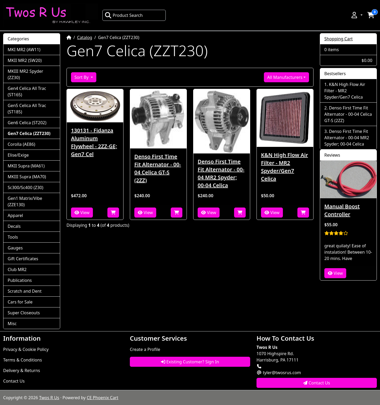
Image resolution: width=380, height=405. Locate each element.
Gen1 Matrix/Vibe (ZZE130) (25, 201)
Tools (13, 237)
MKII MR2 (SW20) (25, 60)
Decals (14, 226)
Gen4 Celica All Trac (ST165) (27, 91)
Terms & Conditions (22, 360)
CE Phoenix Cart (102, 398)
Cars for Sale (20, 302)
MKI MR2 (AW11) (24, 49)
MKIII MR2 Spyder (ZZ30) (25, 74)
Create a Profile (145, 349)
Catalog (84, 37)
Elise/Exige (18, 155)
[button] (356, 15)
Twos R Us (49, 398)
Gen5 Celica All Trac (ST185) (27, 109)
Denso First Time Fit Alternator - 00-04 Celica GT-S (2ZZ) (157, 168)
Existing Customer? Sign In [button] (190, 362)
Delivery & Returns (21, 370)
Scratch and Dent (24, 291)
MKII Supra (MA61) (26, 166)
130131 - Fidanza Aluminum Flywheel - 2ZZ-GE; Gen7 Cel (94, 142)
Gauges (15, 248)
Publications (20, 280)
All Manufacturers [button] (284, 77)
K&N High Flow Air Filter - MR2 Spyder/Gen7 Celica (284, 166)
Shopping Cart (338, 39)
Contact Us (14, 381)
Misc (12, 323)
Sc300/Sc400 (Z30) (25, 187)
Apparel (15, 215)
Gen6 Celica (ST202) (27, 123)
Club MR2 (17, 269)
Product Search (124, 15)
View (81, 212)
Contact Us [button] (316, 383)
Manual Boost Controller (342, 210)
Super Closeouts (24, 313)
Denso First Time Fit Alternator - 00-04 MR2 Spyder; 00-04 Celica (221, 173)
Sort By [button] (82, 77)
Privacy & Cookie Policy (26, 349)
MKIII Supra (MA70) (27, 177)
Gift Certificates (23, 259)
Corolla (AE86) (21, 144)
